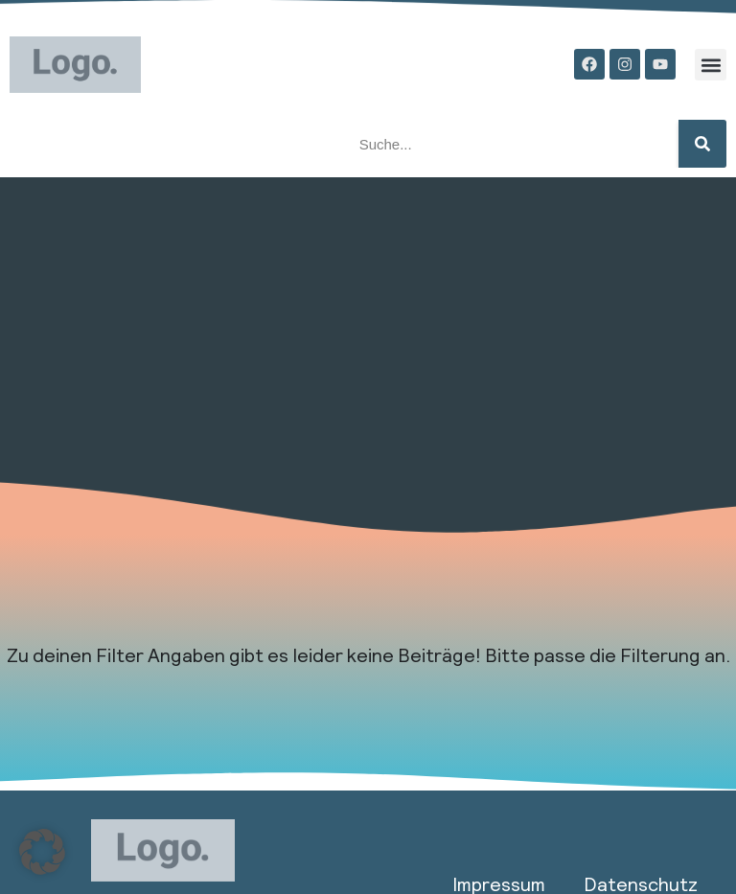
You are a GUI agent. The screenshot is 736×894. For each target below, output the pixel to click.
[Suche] (702, 144)
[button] (710, 64)
